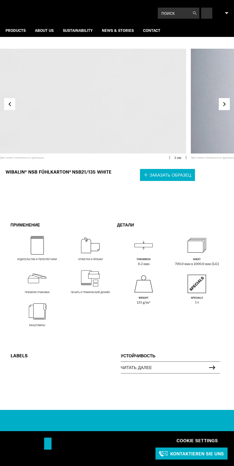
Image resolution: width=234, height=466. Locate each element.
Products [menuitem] (16, 30)
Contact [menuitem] (151, 30)
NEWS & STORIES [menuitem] (118, 30)
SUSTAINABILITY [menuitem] (78, 30)
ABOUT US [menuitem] (44, 30)
